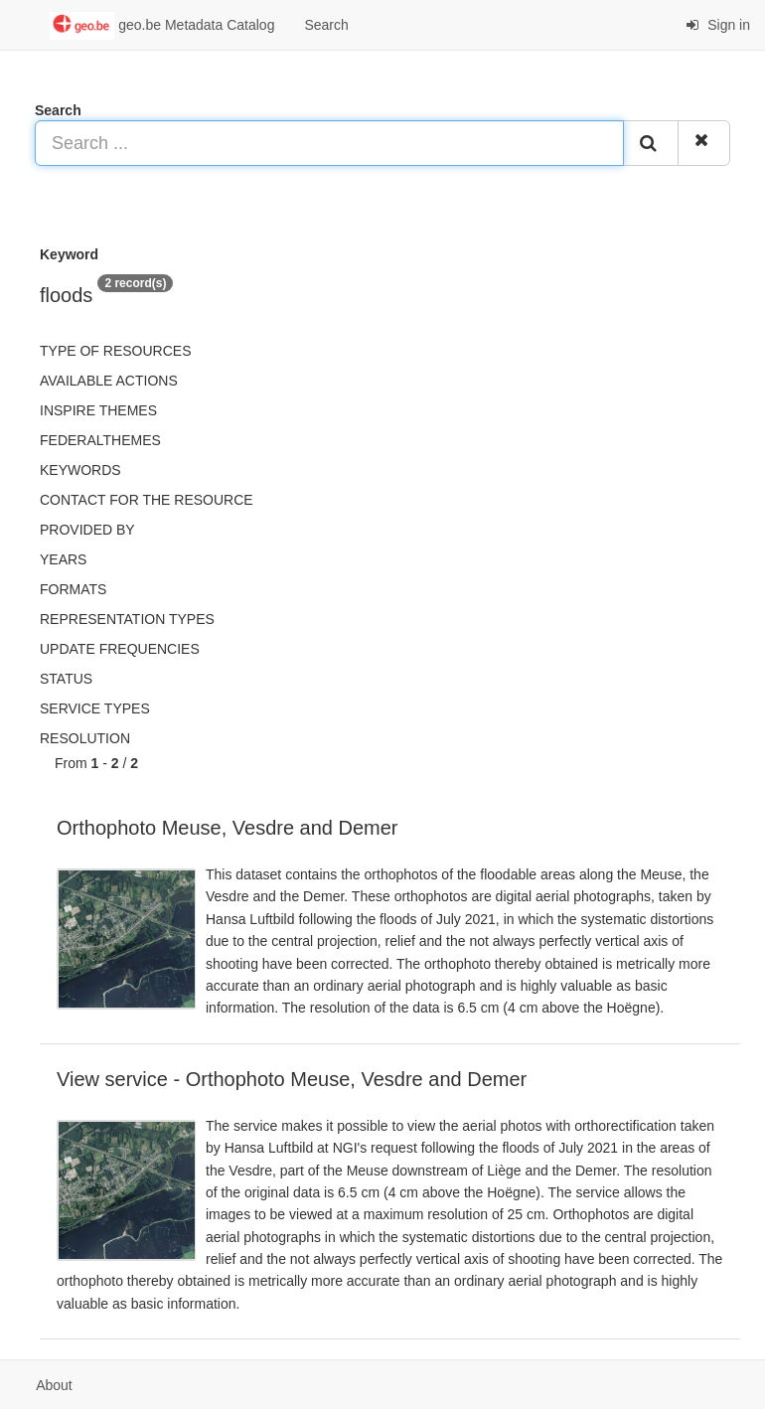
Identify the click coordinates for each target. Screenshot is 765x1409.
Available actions (109, 381)
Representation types (127, 619)
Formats (73, 589)
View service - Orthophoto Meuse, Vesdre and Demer (292, 1079)
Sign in (718, 25)
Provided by (87, 530)
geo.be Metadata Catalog (162, 26)
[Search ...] (329, 143)
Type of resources (115, 351)
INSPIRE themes (98, 410)
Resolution (85, 738)
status (66, 679)
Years (63, 559)
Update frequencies (120, 649)
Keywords (80, 470)
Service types (95, 708)
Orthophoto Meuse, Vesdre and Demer (227, 828)
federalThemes (100, 440)
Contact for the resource (146, 500)
